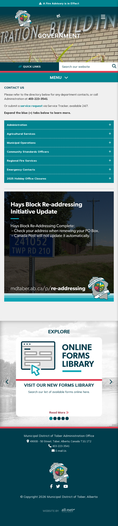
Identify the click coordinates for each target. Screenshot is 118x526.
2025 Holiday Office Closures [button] (26, 178)
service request (31, 106)
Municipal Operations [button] (21, 142)
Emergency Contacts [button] (21, 169)
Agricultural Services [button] (21, 133)
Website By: (59, 510)
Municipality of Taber (23, 18)
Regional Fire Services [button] (22, 160)
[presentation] (7, 382)
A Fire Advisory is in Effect (61, 3)
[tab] (59, 124)
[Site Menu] (59, 77)
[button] (51, 418)
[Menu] (103, 16)
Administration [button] (17, 124)
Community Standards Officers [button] (28, 151)
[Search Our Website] (88, 66)
